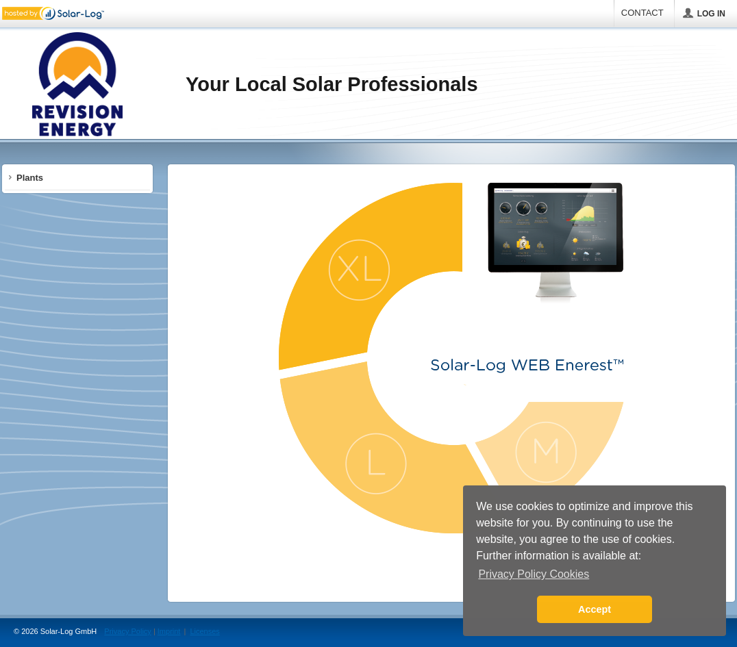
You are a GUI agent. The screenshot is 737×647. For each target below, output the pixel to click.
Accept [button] (594, 609)
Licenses (204, 631)
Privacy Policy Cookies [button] (533, 574)
